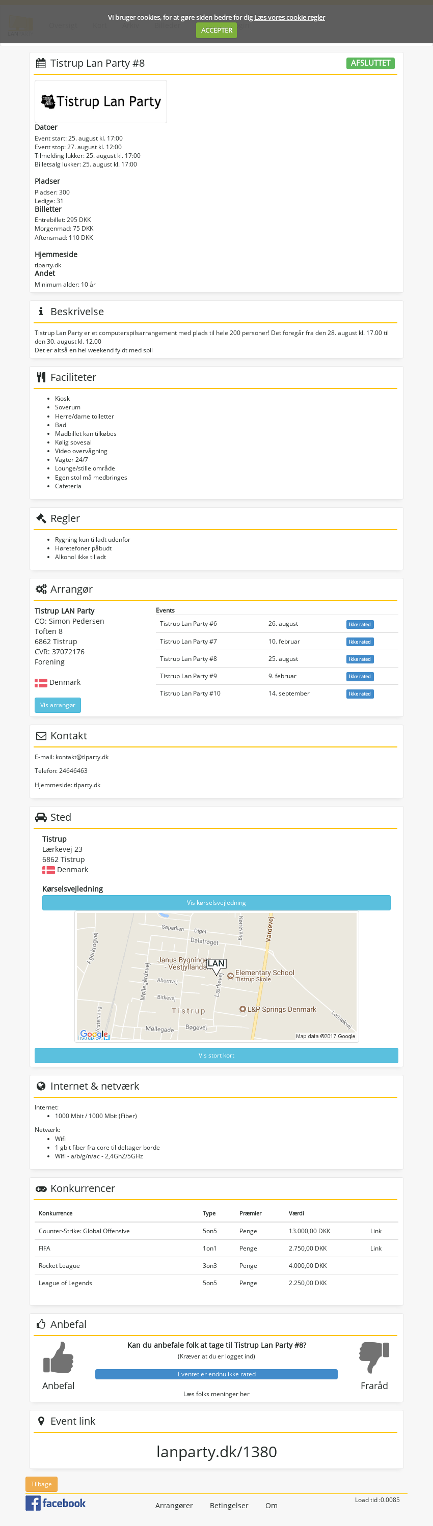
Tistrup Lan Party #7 (188, 641)
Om (271, 1505)
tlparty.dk (48, 265)
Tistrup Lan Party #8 (188, 658)
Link (376, 1231)
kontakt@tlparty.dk (82, 757)
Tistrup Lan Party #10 (190, 693)
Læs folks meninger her (216, 1394)
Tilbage (41, 1484)
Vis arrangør (57, 705)
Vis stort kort (216, 1055)
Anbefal (58, 1385)
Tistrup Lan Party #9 (188, 676)
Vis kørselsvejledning (216, 902)
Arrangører (174, 1505)
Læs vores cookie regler (289, 17)
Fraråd (374, 1385)
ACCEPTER (216, 30)
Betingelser (229, 1505)
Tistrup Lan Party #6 (188, 623)
